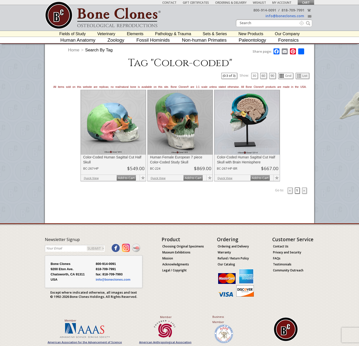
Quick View (91, 178)
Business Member (218, 319)
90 (272, 75)
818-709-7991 (292, 10)
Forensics (288, 40)
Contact (169, 2)
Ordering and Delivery (233, 246)
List (302, 75)
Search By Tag (99, 50)
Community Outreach (288, 270)
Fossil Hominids (153, 40)
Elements (135, 34)
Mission (167, 258)
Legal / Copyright (174, 270)
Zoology (115, 40)
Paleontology (252, 40)
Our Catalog (226, 264)
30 (254, 75)
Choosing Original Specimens (183, 246)
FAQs (276, 258)
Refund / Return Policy (233, 258)
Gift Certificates (196, 2)
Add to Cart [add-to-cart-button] (126, 178)
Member (70, 320)
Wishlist (259, 2)
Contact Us (280, 246)
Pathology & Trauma (173, 34)
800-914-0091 (264, 10)
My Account (281, 2)
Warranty (224, 252)
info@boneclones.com (285, 15)
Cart (306, 2)
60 (263, 75)
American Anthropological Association (165, 342)
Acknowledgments (175, 264)
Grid (285, 75)
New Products (250, 34)
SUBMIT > (96, 248)
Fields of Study (72, 34)
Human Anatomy (77, 40)
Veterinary (106, 34)
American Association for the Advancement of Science (85, 342)
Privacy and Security (287, 252)
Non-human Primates (204, 40)
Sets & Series (215, 34)
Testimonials (282, 264)
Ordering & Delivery (231, 2)
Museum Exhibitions (176, 252)
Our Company (287, 34)
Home (73, 50)
